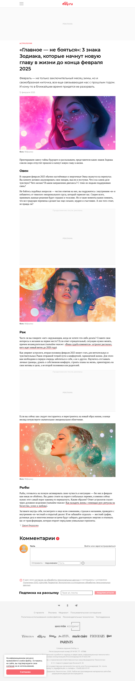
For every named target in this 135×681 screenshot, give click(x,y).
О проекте (39, 613)
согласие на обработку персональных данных (57, 580)
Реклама (52, 613)
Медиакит (63, 613)
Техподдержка (103, 617)
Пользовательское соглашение (86, 613)
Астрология (26, 43)
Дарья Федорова (30, 525)
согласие (10, 666)
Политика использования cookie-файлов (41, 617)
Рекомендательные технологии (78, 617)
